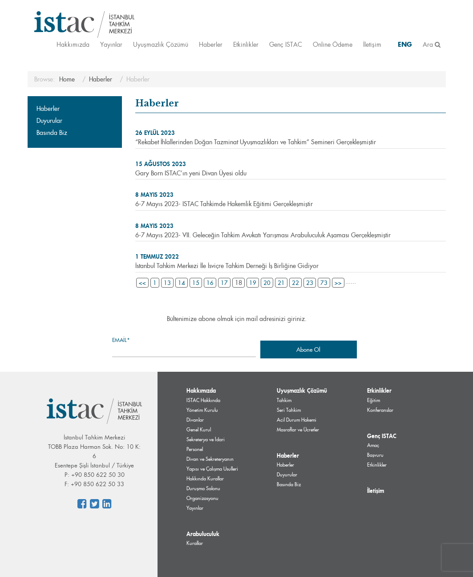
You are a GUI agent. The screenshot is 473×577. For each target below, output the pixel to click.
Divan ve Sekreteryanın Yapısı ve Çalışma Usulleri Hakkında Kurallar (212, 469)
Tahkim (284, 400)
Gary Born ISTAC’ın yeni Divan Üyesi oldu (191, 173)
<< (142, 282)
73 (323, 282)
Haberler (210, 44)
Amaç (373, 445)
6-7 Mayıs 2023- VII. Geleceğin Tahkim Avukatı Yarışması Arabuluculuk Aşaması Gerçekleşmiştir (263, 235)
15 (195, 282)
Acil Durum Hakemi (296, 420)
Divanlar (195, 420)
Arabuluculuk (202, 534)
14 (181, 282)
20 (267, 282)
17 (224, 282)
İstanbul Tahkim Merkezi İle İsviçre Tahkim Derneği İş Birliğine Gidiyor (227, 266)
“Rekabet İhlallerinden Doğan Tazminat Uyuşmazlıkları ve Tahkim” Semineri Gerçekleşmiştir (255, 142)
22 (295, 282)
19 (252, 282)
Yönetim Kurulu (202, 410)
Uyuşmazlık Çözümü (160, 44)
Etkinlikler (246, 44)
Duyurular (49, 121)
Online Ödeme (332, 44)
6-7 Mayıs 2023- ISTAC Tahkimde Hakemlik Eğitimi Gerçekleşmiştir (224, 204)
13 (167, 282)
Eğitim (373, 400)
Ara (432, 44)
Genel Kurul (198, 430)
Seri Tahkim (289, 410)
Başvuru (375, 455)
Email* (184, 346)
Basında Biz (51, 133)
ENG (405, 44)
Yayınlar (111, 44)
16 (210, 282)
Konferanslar (380, 410)
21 (281, 282)
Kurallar (194, 543)
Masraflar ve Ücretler (298, 430)
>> (338, 282)
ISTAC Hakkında (203, 400)
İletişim (372, 44)
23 (309, 282)
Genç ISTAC (285, 44)
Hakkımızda (73, 44)
